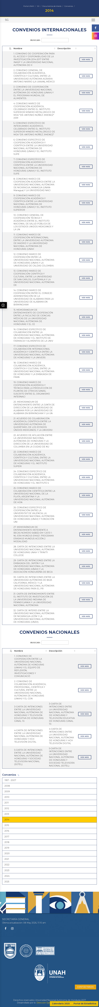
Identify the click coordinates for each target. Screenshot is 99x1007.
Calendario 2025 (61, 1003)
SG (38, 6)
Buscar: (49, 40)
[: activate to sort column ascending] (87, 48)
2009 (7, 791)
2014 (6, 819)
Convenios (68, 6)
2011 (6, 802)
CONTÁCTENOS (85, 987)
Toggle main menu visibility (93, 21)
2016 (6, 831)
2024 (6, 876)
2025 (6, 881)
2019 (6, 848)
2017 (6, 836)
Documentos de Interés (51, 6)
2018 (6, 842)
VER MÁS (86, 60)
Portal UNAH (28, 6)
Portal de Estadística (85, 1003)
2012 (6, 808)
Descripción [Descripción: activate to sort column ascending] (64, 48)
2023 (6, 870)
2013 (6, 814)
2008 (7, 786)
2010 (6, 797)
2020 (7, 853)
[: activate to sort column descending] (7, 48)
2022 (6, 864)
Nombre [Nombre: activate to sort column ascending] (18, 48)
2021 (6, 859)
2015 (6, 825)
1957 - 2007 (10, 780)
